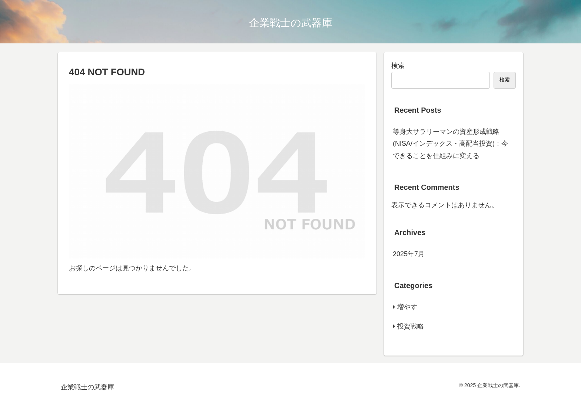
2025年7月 (409, 254)
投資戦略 (410, 326)
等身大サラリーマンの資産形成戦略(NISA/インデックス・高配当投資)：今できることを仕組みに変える (450, 143)
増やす (407, 307)
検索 (398, 65)
